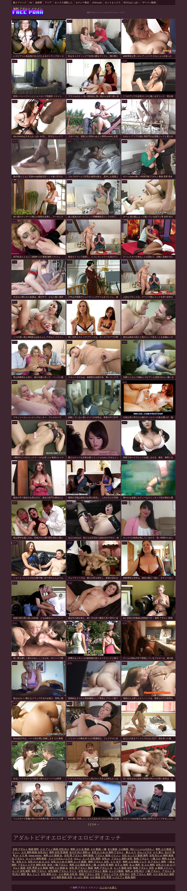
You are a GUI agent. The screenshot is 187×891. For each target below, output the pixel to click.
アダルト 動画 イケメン (108, 855)
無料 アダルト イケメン (27, 8)
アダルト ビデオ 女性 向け (115, 874)
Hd (30, 2)
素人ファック (19, 2)
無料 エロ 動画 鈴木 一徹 (82, 865)
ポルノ (77, 858)
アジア (48, 2)
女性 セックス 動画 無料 (135, 855)
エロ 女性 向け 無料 (163, 874)
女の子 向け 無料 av (79, 852)
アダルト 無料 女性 (122, 858)
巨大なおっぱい (131, 2)
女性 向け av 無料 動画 (161, 855)
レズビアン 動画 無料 (124, 877)
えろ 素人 (158, 852)
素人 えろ (131, 852)
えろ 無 (23, 855)
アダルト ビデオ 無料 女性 (32, 865)
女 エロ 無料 (148, 865)
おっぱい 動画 (81, 877)
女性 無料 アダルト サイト (62, 871)
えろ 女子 (116, 861)
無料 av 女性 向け (134, 871)
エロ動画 (124, 849)
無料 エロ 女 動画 (79, 849)
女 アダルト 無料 (157, 861)
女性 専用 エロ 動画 (37, 868)
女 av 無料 (134, 865)
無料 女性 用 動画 (58, 852)
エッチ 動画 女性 (123, 868)
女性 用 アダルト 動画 (81, 868)
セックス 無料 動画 (36, 858)
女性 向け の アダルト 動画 (93, 871)
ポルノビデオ (144, 852)
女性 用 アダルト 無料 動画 (79, 855)
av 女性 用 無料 (105, 865)
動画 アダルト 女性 (143, 868)
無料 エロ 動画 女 (53, 855)
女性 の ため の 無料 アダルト (108, 852)
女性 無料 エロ (49, 874)
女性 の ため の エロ (39, 861)
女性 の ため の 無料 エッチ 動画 (69, 861)
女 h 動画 (112, 849)
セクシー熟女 (82, 2)
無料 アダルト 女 (103, 868)
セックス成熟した (64, 2)
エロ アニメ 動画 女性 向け (54, 849)
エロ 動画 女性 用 (68, 874)
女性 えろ (21, 861)
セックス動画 (116, 871)
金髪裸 (38, 2)
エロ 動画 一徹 (98, 849)
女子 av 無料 (121, 865)
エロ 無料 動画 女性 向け (34, 852)
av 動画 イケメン (164, 868)
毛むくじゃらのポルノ (142, 849)
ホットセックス (113, 2)
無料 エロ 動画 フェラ (135, 861)
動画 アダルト (141, 858)
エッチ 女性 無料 (91, 858)
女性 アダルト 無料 (141, 874)
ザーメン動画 (149, 2)
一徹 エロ (155, 858)
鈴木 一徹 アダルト (57, 865)
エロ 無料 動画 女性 (61, 877)
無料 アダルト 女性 (98, 861)
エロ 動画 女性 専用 (100, 877)
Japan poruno (35, 855)
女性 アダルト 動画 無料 (26, 849)
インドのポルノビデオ (60, 858)
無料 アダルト (39, 871)
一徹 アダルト (153, 871)
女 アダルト (18, 858)
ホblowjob (97, 2)
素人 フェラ (33, 874)
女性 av (106, 858)
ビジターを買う (108, 887)
